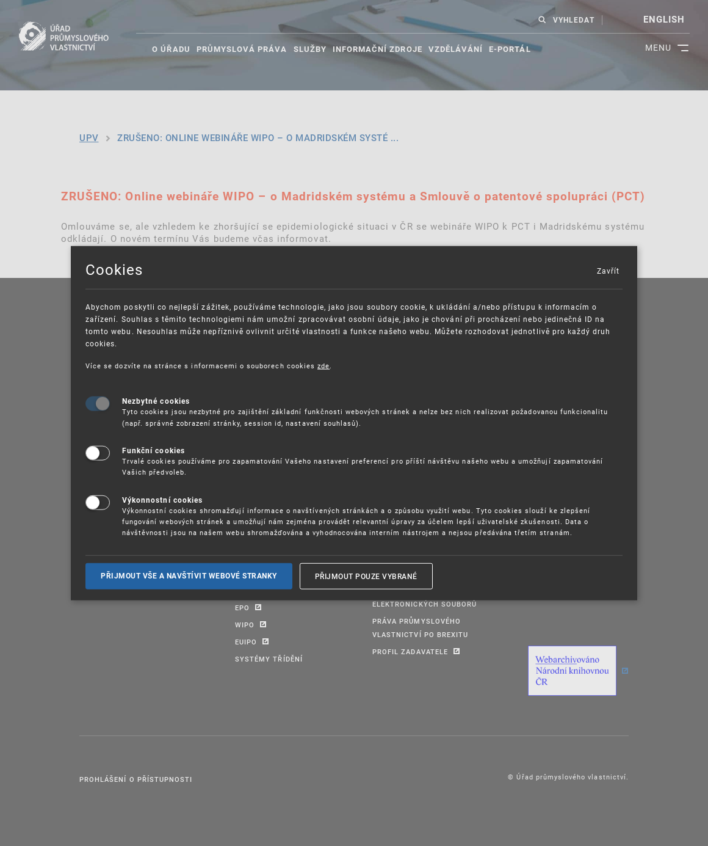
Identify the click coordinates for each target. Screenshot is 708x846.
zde (323, 365)
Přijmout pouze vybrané (366, 575)
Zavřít (608, 270)
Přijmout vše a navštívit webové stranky (189, 575)
